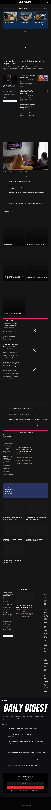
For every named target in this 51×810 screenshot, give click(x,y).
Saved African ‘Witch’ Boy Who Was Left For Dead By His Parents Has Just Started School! (46, 633)
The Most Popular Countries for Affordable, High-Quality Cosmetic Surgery (36, 518)
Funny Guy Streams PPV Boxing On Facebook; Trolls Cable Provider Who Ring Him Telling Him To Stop (27, 187)
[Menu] (4, 2)
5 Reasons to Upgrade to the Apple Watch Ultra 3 (9, 86)
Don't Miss (6, 405)
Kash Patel (13, 88)
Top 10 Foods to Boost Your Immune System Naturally (7, 614)
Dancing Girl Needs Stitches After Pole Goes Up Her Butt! (20, 734)
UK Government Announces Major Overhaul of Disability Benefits (7, 436)
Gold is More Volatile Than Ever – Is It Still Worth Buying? (12, 540)
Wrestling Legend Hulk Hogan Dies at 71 (36, 244)
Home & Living (45, 592)
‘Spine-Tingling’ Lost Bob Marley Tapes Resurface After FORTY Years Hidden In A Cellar (27, 192)
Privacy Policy (33, 790)
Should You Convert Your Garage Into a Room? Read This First (46, 600)
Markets (4, 537)
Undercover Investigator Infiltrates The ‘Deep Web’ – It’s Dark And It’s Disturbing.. (25, 741)
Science (45, 608)
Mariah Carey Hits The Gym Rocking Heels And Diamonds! (21, 408)
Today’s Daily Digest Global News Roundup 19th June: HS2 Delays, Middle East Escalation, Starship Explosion (14, 278)
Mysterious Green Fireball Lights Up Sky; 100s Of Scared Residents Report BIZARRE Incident (46, 616)
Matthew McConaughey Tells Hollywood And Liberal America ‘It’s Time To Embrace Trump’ (28, 419)
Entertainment (23, 79)
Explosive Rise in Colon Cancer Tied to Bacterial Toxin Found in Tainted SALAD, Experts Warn (9, 490)
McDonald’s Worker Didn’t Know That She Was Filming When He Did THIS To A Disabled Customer (26, 753)
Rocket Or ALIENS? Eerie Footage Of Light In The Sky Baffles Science (22, 765)
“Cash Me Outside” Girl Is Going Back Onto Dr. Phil (19, 414)
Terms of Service (43, 802)
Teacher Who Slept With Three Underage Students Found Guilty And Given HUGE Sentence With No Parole (46, 684)
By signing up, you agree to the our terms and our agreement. (25, 790)
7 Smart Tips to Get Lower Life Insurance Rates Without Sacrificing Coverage (8, 594)
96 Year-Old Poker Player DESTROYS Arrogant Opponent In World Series (24, 176)
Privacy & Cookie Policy (31, 802)
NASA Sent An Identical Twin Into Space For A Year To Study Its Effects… (46, 665)
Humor (10, 174)
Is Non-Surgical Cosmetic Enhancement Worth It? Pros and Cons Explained (12, 518)
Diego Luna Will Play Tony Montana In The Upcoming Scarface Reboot (22, 728)
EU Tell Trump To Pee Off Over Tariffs (12, 313)
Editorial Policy (20, 802)
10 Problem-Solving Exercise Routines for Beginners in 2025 (13, 243)
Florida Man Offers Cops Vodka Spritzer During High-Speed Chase (10, 325)
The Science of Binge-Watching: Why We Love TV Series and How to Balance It (21, 172)
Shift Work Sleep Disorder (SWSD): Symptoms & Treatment (34, 540)
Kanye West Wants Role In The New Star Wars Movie (20, 181)
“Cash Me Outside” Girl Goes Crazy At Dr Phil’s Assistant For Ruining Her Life (25, 425)
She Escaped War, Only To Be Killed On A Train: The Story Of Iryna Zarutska (25, 62)
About (5, 802)
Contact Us (11, 802)
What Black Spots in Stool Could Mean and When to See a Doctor (37, 278)
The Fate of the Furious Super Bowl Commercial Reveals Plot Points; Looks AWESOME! (27, 198)
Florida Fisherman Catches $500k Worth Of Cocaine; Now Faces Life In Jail (46, 649)
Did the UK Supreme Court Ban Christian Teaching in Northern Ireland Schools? (10, 23)
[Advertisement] (25, 130)
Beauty (4, 515)
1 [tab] (24, 31)
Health (6, 483)
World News (5, 368)
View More (45, 8)
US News (4, 329)
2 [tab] (25, 31)
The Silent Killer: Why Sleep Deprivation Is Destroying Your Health (12, 561)
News (45, 624)
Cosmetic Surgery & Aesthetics (32, 515)
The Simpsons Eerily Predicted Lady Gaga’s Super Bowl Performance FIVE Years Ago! (27, 203)
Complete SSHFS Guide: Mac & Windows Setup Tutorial (25, 23)
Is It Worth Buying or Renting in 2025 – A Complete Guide (24, 606)
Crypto (21, 109)
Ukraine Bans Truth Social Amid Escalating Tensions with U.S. (7, 458)
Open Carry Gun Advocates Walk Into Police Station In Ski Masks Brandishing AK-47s (11, 364)
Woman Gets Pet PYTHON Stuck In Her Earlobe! (10, 345)
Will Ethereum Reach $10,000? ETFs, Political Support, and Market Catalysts (27, 106)
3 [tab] (26, 31)
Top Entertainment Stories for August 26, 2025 (27, 76)
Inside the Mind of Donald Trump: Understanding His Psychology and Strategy (24, 449)
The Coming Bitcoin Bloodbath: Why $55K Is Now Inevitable (40, 23)
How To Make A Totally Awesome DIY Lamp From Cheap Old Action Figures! (24, 759)
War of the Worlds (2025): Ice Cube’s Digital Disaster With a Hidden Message (27, 91)
